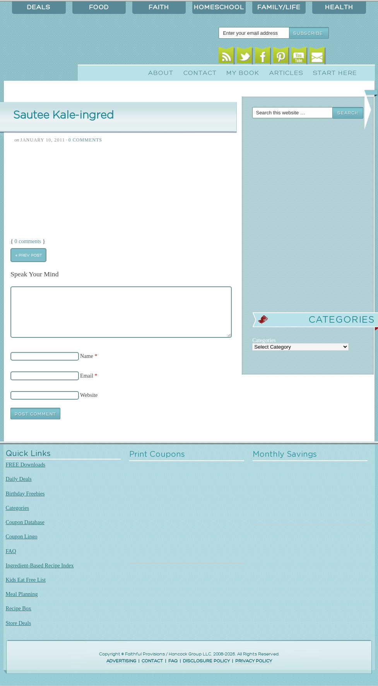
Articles (286, 73)
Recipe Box (18, 608)
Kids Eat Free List (26, 580)
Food (99, 7)
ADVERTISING (121, 661)
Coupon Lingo (22, 536)
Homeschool (219, 7)
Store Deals (18, 623)
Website (88, 395)
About (160, 73)
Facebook (262, 57)
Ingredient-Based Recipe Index (40, 565)
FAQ (11, 551)
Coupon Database (25, 522)
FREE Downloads (26, 464)
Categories (17, 508)
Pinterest (280, 57)
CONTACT (152, 661)
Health (339, 7)
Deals (38, 7)
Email (317, 57)
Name (86, 356)
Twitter (244, 57)
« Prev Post (28, 255)
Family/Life (279, 7)
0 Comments (85, 140)
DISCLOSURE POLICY (206, 661)
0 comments (28, 241)
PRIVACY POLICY (253, 661)
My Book (242, 73)
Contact (200, 73)
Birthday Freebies (25, 493)
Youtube (298, 57)
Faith (159, 7)
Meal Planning (22, 594)
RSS (226, 57)
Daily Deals (19, 479)
